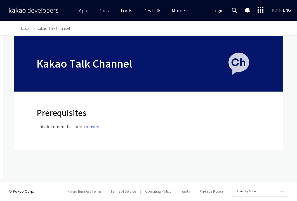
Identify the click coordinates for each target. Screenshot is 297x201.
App (83, 10)
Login (217, 10)
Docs (103, 10)
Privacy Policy (211, 191)
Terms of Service (123, 191)
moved (92, 127)
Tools (126, 10)
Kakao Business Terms (84, 191)
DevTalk (152, 10)
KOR (276, 10)
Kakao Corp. (23, 192)
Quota (185, 191)
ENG (287, 10)
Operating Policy (158, 191)
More (178, 10)
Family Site (260, 191)
